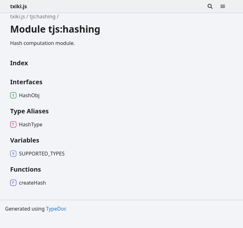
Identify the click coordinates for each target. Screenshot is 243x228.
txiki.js (18, 6)
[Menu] (226, 6)
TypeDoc (56, 208)
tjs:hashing (42, 16)
